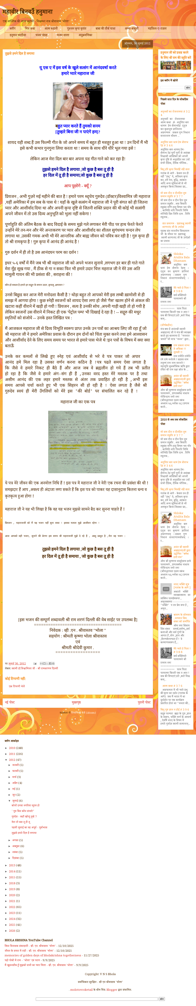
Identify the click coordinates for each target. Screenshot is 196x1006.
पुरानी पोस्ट (144, 703)
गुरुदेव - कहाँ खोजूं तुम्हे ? (24, 817)
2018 (12, 884)
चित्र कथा (30, 29)
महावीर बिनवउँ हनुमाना (27, 13)
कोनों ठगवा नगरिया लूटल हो (26, 806)
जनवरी (16, 765)
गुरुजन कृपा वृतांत (76, 29)
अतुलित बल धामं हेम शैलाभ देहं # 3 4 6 (174, 144)
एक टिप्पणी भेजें (17, 687)
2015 (12, 878)
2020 (12, 895)
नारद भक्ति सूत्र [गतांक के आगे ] (182, 586)
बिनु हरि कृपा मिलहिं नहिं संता (175, 170)
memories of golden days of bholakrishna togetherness (43, 956)
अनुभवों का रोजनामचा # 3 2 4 (175, 114)
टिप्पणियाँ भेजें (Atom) (83, 713)
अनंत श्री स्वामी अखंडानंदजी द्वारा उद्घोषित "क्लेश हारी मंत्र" (182, 381)
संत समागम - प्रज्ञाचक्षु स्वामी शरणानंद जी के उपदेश (176, 226)
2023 (12, 913)
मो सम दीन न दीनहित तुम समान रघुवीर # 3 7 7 (173, 195)
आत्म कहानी (51, 29)
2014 (12, 872)
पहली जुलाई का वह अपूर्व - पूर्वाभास (29, 828)
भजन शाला (63, 35)
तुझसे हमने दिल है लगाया (24, 833)
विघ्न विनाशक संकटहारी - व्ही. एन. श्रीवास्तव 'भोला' (30, 946)
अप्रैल (15, 783)
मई (14, 789)
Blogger (112, 990)
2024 (12, 919)
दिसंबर (16, 858)
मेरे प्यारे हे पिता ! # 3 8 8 (182, 290)
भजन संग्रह (41, 35)
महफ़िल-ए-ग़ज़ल (157, 29)
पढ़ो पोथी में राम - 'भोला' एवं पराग (22, 961)
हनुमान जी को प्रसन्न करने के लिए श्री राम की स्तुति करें (176, 56)
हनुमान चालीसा (18, 35)
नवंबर (15, 852)
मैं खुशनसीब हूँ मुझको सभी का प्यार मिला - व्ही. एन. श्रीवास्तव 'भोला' (39, 965)
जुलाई (15, 801)
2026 (12, 931)
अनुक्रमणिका (85, 35)
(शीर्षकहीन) (166, 325)
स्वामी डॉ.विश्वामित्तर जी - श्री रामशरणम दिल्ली (35, 669)
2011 (12, 754)
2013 (12, 866)
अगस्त (15, 841)
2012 (12, 760)
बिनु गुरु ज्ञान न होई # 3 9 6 (175, 710)
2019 (12, 890)
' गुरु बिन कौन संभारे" (23, 811)
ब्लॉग (12, 29)
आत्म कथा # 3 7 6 (172, 686)
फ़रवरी (15, 771)
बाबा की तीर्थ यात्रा (105, 29)
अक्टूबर (16, 846)
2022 (12, 907)
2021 (12, 901)
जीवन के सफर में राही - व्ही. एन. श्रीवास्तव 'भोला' (29, 951)
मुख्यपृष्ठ (76, 703)
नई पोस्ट (10, 703)
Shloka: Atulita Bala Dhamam (182, 257)
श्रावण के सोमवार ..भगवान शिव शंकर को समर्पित (182, 618)
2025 (12, 925)
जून (14, 795)
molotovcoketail (81, 990)
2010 (12, 748)
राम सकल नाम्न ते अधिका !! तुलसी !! (181, 349)
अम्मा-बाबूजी (131, 29)
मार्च (14, 777)
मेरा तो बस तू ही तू (21, 822)
